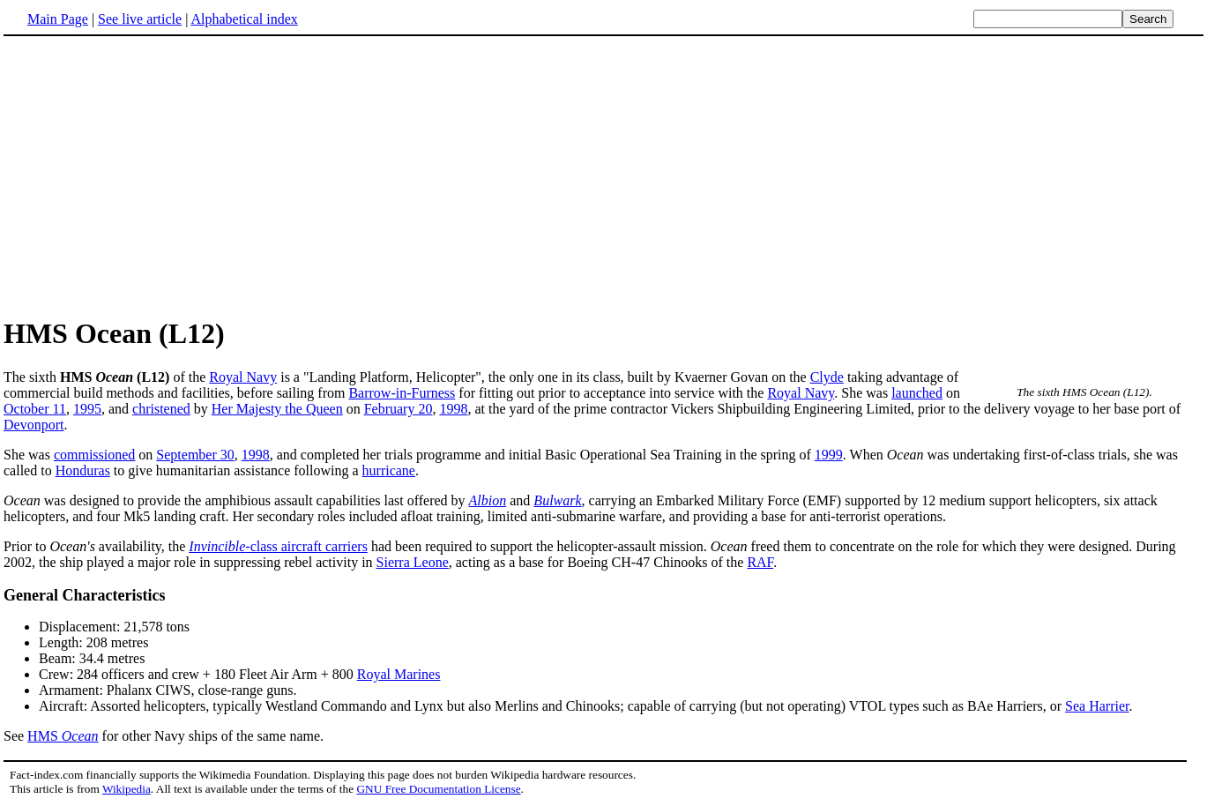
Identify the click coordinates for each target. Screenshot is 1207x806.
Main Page (57, 18)
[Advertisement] (152, 175)
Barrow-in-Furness (401, 392)
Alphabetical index (243, 18)
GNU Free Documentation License (438, 788)
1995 (87, 408)
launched (917, 392)
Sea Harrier (1097, 705)
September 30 (195, 454)
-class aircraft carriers (278, 546)
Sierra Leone (412, 562)
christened (161, 408)
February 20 (398, 408)
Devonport (33, 424)
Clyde (827, 376)
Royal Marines (399, 674)
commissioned (94, 454)
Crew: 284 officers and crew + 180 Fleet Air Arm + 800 (198, 674)
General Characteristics (84, 595)
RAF (760, 562)
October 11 (35, 408)
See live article (140, 18)
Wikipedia (126, 788)
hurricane (388, 470)
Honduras (83, 470)
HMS (62, 735)
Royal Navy (243, 376)
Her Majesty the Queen (277, 408)
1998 (453, 408)
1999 (829, 454)
